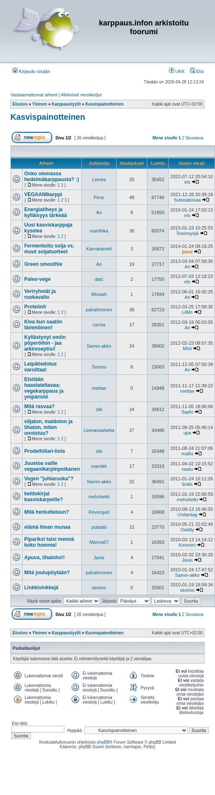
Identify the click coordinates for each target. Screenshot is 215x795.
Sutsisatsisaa (187, 199)
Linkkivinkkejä (41, 588)
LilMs (187, 312)
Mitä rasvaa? (39, 406)
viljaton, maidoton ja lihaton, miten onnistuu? (48, 427)
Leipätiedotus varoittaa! (40, 367)
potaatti (98, 527)
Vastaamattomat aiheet (33, 94)
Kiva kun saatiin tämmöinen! (43, 325)
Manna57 (99, 542)
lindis (187, 484)
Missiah (98, 294)
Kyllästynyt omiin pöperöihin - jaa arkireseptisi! (45, 343)
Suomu (99, 366)
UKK (177, 71)
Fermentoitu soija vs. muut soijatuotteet (49, 249)
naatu (187, 469)
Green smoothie (43, 264)
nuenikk (99, 466)
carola (99, 324)
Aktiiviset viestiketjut (81, 94)
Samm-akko (99, 345)
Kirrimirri (187, 545)
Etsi (197, 71)
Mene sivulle (164, 138)
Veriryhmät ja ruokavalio (40, 294)
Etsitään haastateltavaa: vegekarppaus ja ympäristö (43, 388)
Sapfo (187, 411)
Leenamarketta (98, 430)
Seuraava (194, 138)
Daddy (187, 529)
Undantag (187, 514)
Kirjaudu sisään (31, 71)
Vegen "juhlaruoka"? (48, 479)
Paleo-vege (37, 279)
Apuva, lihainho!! (44, 557)
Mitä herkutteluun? (46, 512)
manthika (99, 230)
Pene (99, 197)
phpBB (103, 742)
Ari (98, 212)
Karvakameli (99, 248)
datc (99, 279)
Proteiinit (35, 307)
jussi (187, 251)
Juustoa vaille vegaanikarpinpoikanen (52, 466)
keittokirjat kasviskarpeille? (43, 496)
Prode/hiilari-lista (44, 451)
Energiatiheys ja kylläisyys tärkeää (45, 212)
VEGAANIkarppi (43, 194)
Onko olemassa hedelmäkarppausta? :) (51, 176)
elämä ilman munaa (47, 527)
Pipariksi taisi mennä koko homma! (49, 542)
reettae (99, 388)
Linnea (99, 179)
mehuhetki (99, 496)
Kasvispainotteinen (47, 116)
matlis (187, 453)
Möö (187, 348)
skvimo (99, 587)
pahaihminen (99, 309)
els (187, 181)
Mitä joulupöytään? (47, 572)
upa (187, 432)
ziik (99, 409)
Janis (99, 557)
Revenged (99, 512)
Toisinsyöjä (187, 233)
